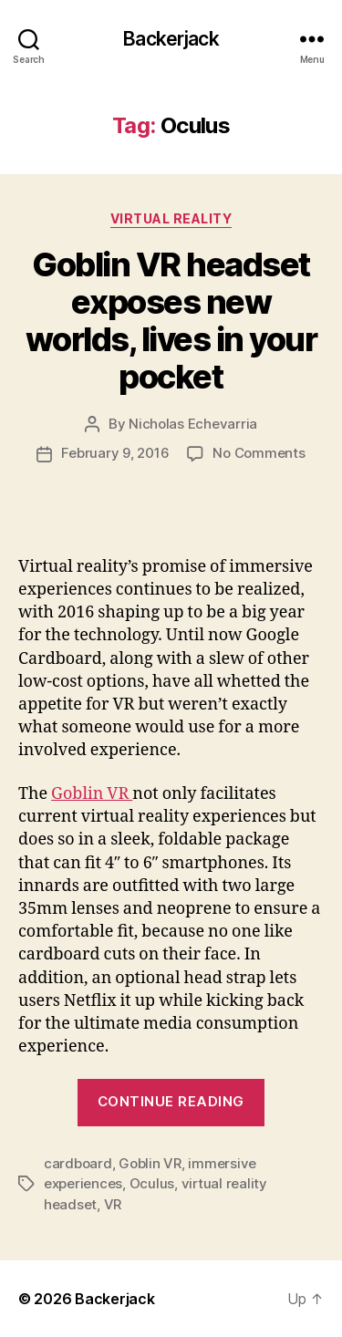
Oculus (152, 1183)
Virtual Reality (171, 218)
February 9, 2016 (115, 452)
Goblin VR (91, 793)
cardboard (78, 1163)
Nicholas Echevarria (193, 423)
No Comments (258, 452)
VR (113, 1204)
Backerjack (170, 38)
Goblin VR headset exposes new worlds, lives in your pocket (171, 320)
